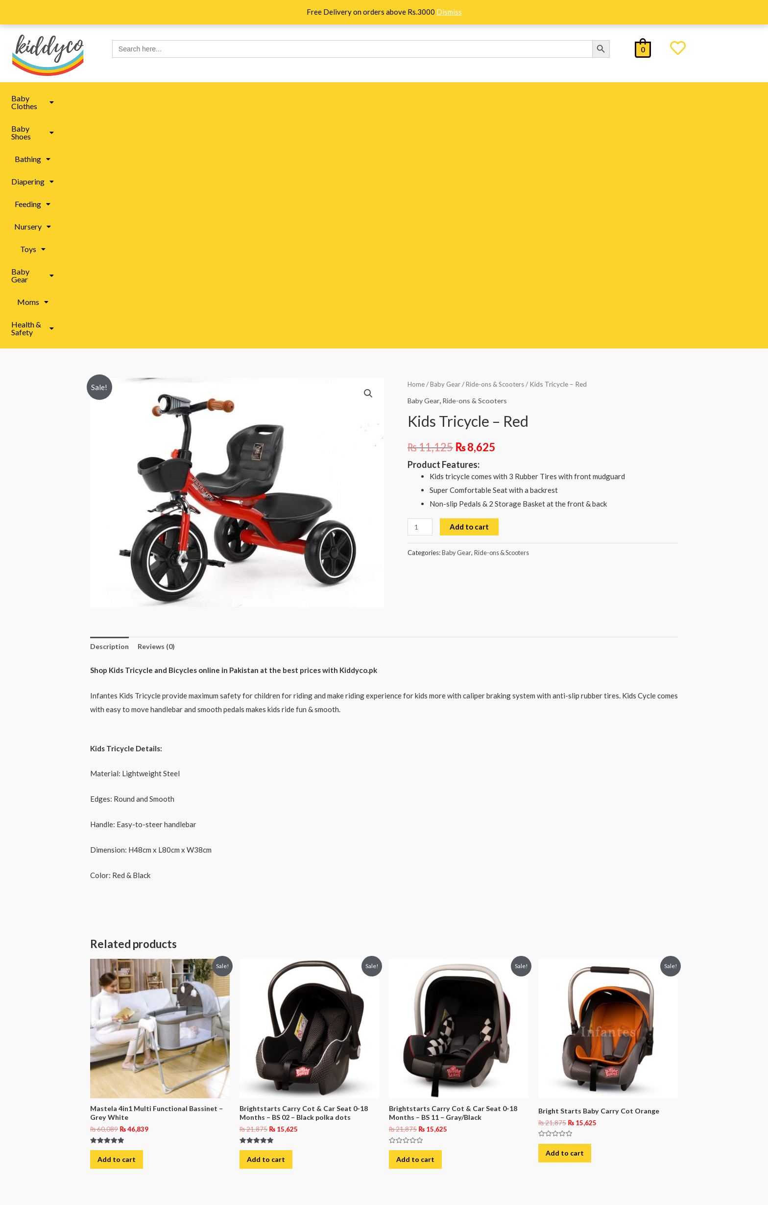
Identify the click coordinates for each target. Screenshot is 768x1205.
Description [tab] (110, 412)
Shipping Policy (143, 1077)
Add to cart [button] (122, 931)
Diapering (316, 98)
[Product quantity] (421, 292)
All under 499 (423, 1101)
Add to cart (470, 292)
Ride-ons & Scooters (498, 150)
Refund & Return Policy (156, 1115)
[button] (145, 98)
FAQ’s (128, 1096)
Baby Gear (509, 98)
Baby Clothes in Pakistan (297, 1123)
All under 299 (423, 1079)
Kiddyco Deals (425, 1057)
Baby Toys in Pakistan (292, 1079)
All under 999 (423, 1123)
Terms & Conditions (150, 1133)
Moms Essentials (284, 1057)
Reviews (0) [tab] (159, 412)
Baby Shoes (209, 98)
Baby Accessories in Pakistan (304, 1145)
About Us (133, 1059)
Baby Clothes (145, 98)
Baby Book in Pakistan (293, 1101)
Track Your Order (146, 1152)
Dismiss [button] (449, 11)
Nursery (417, 98)
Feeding (368, 98)
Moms (560, 98)
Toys (461, 98)
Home (416, 150)
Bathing (264, 98)
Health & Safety (620, 98)
